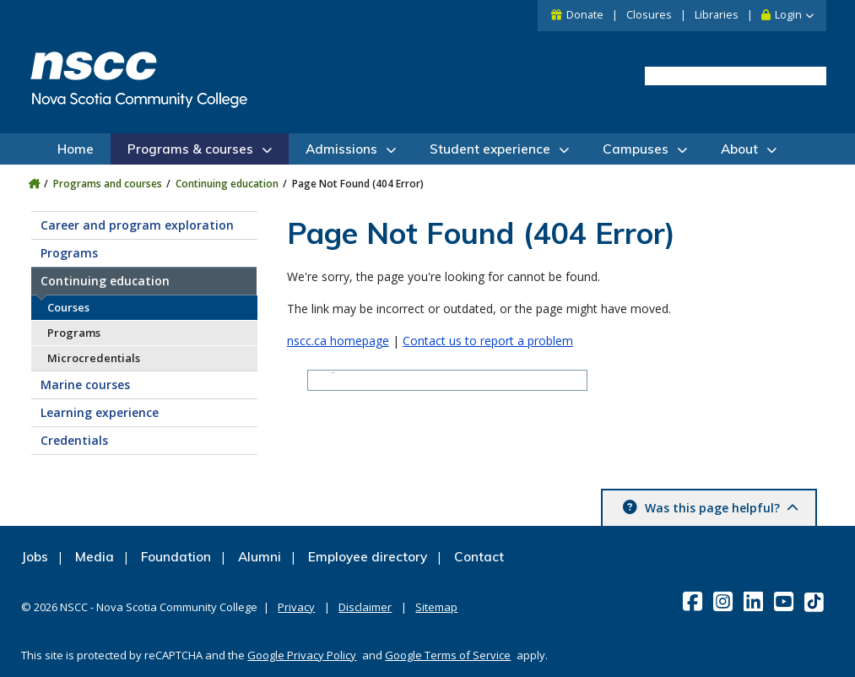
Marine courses (85, 384)
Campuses (635, 149)
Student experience (490, 149)
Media (94, 557)
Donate (584, 15)
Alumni (259, 557)
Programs (69, 253)
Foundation (176, 557)
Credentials (74, 440)
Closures (649, 15)
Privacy (296, 607)
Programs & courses (190, 149)
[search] (735, 76)
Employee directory (367, 557)
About (739, 149)
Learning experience (100, 412)
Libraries (717, 15)
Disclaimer (365, 607)
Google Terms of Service (448, 655)
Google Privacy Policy (301, 655)
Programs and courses (107, 183)
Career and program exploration (137, 225)
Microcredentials (93, 358)
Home (75, 149)
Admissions (341, 149)
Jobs (34, 557)
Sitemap (436, 607)
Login (788, 15)
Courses (68, 307)
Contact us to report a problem (488, 341)
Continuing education (227, 183)
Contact (479, 557)
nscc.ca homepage (338, 341)
